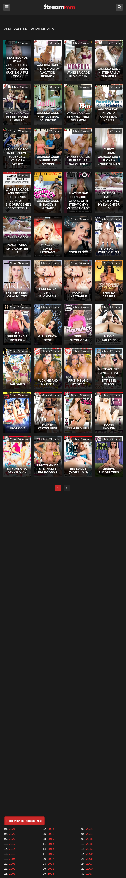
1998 (51, 873)
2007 (51, 858)
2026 (12, 828)
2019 (51, 838)
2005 (12, 863)
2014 (12, 848)
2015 (89, 843)
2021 (89, 833)
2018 (89, 838)
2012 (89, 848)
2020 (12, 838)
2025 (51, 828)
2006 (89, 858)
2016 (51, 843)
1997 (89, 873)
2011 (12, 853)
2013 (51, 848)
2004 (51, 863)
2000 (89, 868)
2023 (12, 833)
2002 (12, 868)
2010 (51, 853)
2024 (89, 828)
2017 (12, 843)
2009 (89, 853)
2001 (51, 868)
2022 (51, 833)
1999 (12, 873)
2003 (89, 863)
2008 (12, 858)
